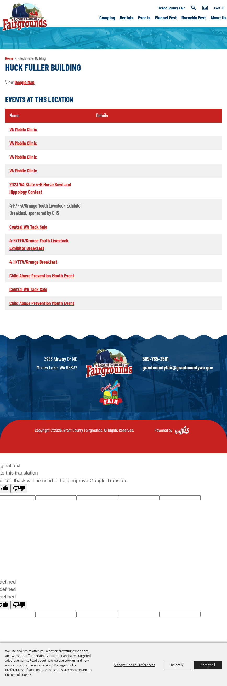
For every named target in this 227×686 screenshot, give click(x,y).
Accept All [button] (208, 665)
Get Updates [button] (205, 8)
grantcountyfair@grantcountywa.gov (178, 367)
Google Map (25, 82)
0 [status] (223, 8)
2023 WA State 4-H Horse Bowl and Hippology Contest (40, 188)
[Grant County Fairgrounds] (25, 17)
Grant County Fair (172, 7)
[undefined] (19, 605)
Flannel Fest (166, 17)
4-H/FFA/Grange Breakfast (33, 262)
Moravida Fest (193, 17)
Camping (107, 17)
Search (193, 8)
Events (144, 17)
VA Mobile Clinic (23, 129)
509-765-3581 (156, 359)
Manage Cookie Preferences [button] (134, 665)
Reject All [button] (177, 665)
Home (9, 58)
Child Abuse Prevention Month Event (41, 276)
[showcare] (109, 363)
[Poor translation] (19, 488)
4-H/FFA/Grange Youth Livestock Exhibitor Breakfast (39, 244)
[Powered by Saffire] (182, 430)
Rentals (126, 17)
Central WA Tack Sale (28, 227)
